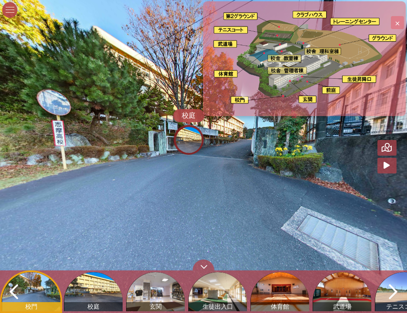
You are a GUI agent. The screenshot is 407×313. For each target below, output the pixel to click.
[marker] (241, 99)
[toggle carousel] (203, 265)
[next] (393, 291)
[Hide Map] (397, 148)
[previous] (14, 291)
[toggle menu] (9, 10)
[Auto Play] (397, 165)
